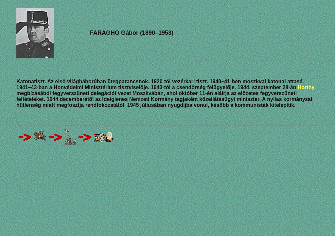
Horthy (306, 87)
